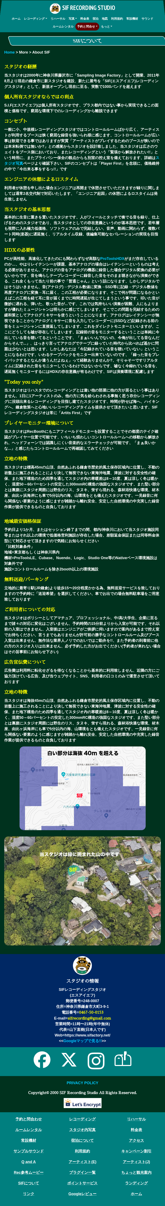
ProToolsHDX (112, 259)
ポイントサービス (82, 1183)
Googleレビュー (82, 1194)
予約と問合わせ (28, 1119)
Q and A (28, 1162)
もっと (106, 26)
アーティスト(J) (136, 1162)
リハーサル (57, 18)
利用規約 (117, 18)
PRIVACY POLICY (82, 1083)
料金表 (84, 18)
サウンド (147, 18)
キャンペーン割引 (136, 1151)
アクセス (136, 1140)
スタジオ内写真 (82, 1130)
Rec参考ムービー (29, 1172)
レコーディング (34, 18)
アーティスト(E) (82, 1162)
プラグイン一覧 (82, 1172)
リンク (28, 1194)
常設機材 (132, 18)
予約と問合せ (86, 26)
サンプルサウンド (28, 1151)
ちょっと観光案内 (136, 1172)
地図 (105, 18)
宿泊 (95, 18)
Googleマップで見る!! (82, 1041)
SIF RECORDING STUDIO (82, 9)
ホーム (16, 18)
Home (9, 52)
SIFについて (28, 1183)
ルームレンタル (62, 26)
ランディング (136, 1183)
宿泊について (82, 1140)
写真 (72, 18)
